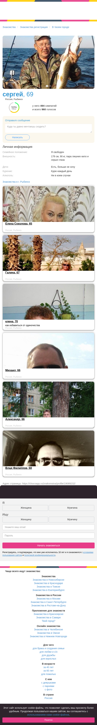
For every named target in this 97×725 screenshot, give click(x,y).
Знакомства (9, 27)
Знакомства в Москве (48, 598)
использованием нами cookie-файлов (48, 714)
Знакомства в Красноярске (48, 614)
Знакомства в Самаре (48, 617)
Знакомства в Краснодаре (48, 583)
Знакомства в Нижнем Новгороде (48, 636)
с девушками (48, 682)
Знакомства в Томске (48, 586)
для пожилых (48, 674)
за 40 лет (48, 667)
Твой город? (48, 621)
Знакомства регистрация (34, 27)
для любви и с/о (48, 651)
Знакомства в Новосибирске (48, 579)
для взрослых (48, 658)
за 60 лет (48, 670)
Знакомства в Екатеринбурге (48, 590)
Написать (17, 137)
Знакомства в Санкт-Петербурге (48, 602)
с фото (48, 689)
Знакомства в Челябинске (48, 629)
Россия (49, 698)
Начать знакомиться (48, 545)
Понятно (48, 720)
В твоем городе (60, 27)
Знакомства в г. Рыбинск (16, 181)
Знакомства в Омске (48, 633)
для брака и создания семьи (48, 648)
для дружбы (48, 655)
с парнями (48, 686)
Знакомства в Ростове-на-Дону (48, 605)
